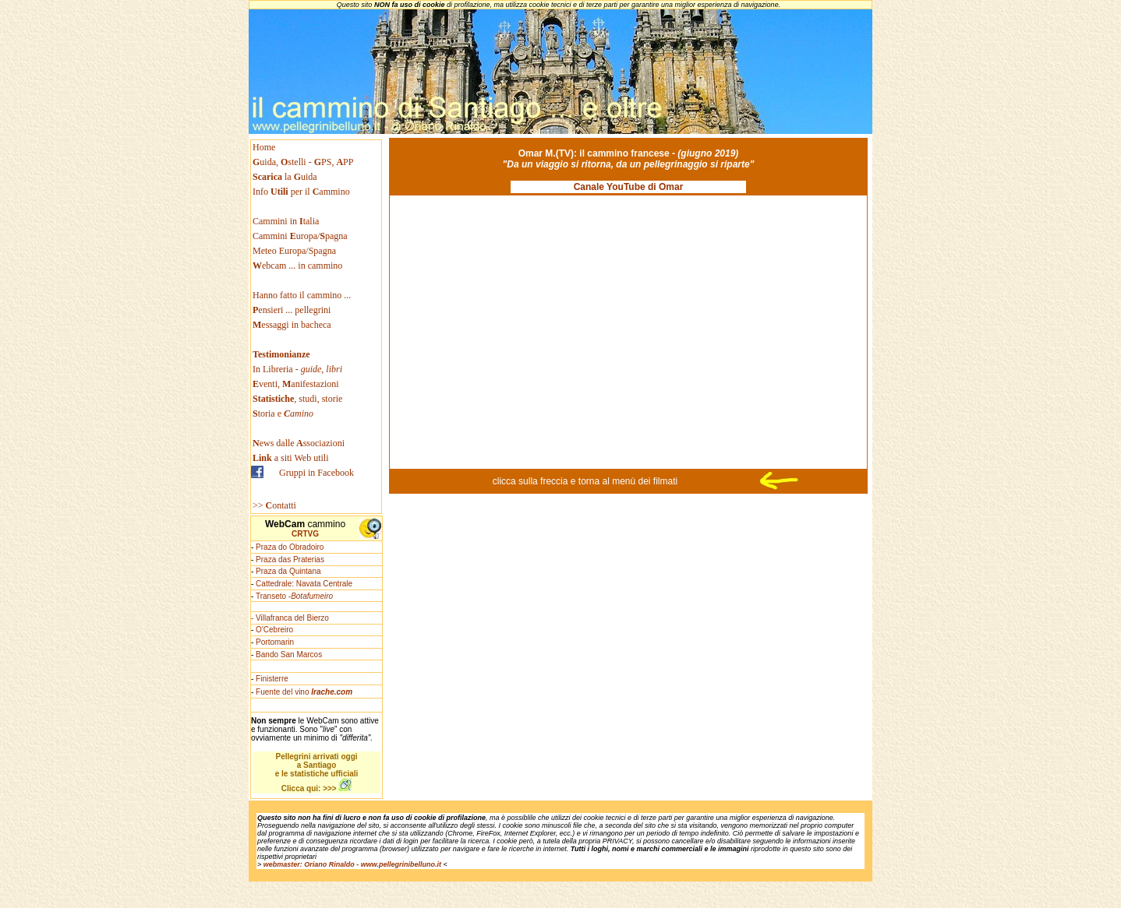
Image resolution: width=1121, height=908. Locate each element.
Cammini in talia (286, 221)
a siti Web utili (291, 457)
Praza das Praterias (290, 559)
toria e (283, 413)
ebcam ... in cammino (297, 265)
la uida (286, 176)
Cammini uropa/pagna (300, 236)
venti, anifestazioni (296, 383)
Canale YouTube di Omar (629, 186)
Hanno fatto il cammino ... (302, 295)
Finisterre (272, 678)
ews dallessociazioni (299, 443)
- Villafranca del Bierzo (290, 618)
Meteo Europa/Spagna (294, 250)
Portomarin (275, 642)
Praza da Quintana (288, 571)
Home (264, 147)
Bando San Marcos (289, 654)
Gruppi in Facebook (316, 472)
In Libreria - (297, 369)
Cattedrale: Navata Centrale (304, 583)
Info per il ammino (302, 191)
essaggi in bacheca (292, 324)
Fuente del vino (304, 692)
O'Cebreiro (274, 629)
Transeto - (294, 596)
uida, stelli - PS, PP (303, 162)
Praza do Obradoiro (290, 547)
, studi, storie (297, 398)
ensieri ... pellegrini (292, 309)
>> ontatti (274, 505)
